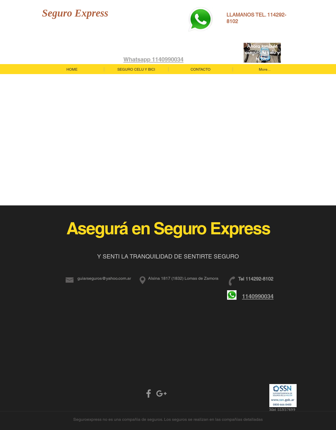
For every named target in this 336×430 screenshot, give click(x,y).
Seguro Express (75, 13)
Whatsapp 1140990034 (153, 59)
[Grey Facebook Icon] (148, 393)
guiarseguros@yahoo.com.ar (104, 278)
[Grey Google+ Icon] (161, 393)
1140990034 (258, 296)
